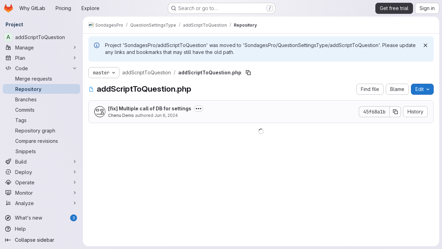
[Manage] (41, 47)
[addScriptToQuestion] (41, 37)
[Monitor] (41, 192)
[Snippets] (41, 151)
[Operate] (41, 182)
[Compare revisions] (41, 141)
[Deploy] (41, 172)
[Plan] (41, 58)
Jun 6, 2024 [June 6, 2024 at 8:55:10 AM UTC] (166, 115)
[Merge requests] (41, 78)
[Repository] (41, 89)
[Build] (41, 161)
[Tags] (41, 120)
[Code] (41, 68)
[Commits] (41, 109)
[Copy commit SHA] (395, 111)
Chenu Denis (121, 115)
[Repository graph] (41, 130)
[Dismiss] (425, 45)
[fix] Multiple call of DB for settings (149, 108)
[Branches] (41, 99)
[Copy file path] (248, 72)
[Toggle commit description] (198, 108)
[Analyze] (41, 203)
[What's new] (41, 218)
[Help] (41, 229)
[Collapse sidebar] (41, 240)
